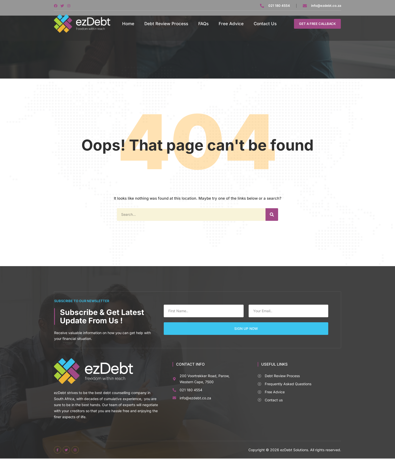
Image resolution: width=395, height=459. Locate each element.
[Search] (272, 214)
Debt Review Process (166, 23)
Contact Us (265, 23)
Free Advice (231, 23)
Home (128, 23)
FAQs (203, 23)
